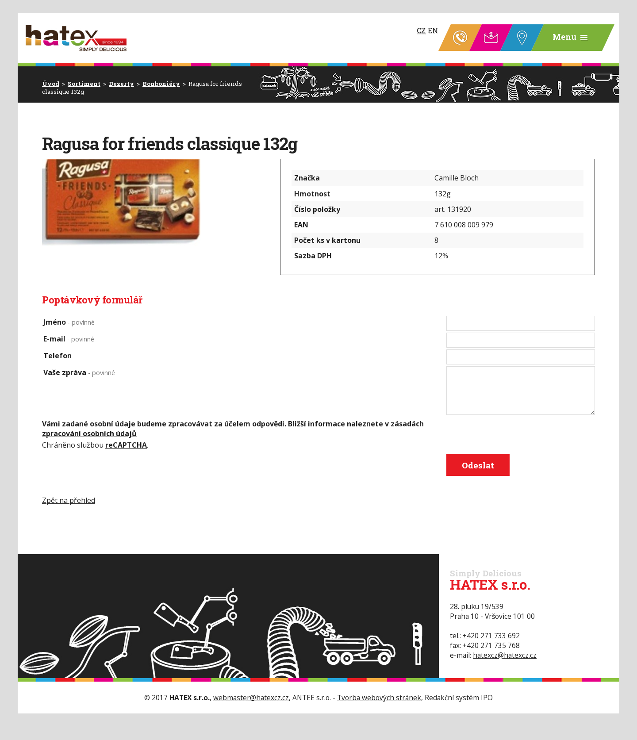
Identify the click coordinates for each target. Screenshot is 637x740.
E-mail (68, 339)
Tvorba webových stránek (379, 697)
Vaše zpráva (79, 372)
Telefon (57, 355)
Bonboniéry (161, 84)
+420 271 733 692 (491, 635)
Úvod (50, 84)
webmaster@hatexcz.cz (251, 697)
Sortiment (84, 84)
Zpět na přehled (68, 500)
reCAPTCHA (126, 445)
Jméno (69, 322)
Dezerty (121, 84)
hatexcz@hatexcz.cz (505, 655)
